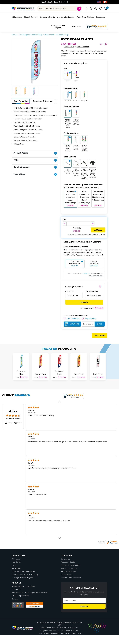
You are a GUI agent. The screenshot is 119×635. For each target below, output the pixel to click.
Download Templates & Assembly (25, 569)
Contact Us (65, 553)
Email (99, 320)
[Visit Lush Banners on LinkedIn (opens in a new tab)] (90, 621)
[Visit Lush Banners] (22, 624)
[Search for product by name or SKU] (59, 8)
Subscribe (84, 601)
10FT (67, 77)
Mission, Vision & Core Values (23, 581)
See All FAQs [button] (69, 42)
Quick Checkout (98, 225)
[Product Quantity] (78, 219)
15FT (75, 77)
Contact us (86, 269)
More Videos (35, 170)
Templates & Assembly (43, 97)
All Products (16, 553)
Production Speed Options (83, 182)
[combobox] (74, 291)
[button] (101, 40)
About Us (16, 578)
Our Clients (16, 584)
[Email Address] (84, 595)
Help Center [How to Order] (16, 557)
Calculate (84, 298)
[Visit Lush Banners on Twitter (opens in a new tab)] (97, 626)
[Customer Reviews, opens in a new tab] (97, 24)
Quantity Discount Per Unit (76, 243)
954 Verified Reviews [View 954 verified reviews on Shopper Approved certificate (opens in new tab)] (13, 413)
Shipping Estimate (73, 283)
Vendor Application (68, 566)
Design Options (71, 84)
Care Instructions (35, 163)
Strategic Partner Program (22, 572)
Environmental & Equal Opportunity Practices (29, 587)
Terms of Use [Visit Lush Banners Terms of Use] (77, 629)
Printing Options (71, 129)
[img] (13, 410)
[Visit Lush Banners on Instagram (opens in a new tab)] (98, 621)
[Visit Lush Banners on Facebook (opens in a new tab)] (103, 621)
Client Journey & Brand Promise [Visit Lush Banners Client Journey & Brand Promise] (48, 629)
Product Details (35, 149)
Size (65, 64)
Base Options (70, 153)
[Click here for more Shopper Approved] (107, 537)
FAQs (35, 156)
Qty (64, 215)
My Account (16, 563)
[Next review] (59, 532)
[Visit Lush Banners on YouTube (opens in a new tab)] (94, 621)
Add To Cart (99, 332)
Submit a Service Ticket (70, 560)
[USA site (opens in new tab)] (99, 2)
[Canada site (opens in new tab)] (105, 2)
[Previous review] (59, 396)
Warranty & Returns (69, 563)
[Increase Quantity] (93, 219)
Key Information (20, 97)
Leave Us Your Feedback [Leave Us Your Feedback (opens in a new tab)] (71, 572)
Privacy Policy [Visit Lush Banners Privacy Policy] (66, 629)
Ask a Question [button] (83, 42)
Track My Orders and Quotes (23, 566)
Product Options (71, 103)
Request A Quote (68, 557)
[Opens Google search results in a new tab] (18, 599)
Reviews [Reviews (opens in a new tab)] (15, 593)
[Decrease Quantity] (64, 219)
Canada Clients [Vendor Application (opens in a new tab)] (67, 569)
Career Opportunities (20, 590)
